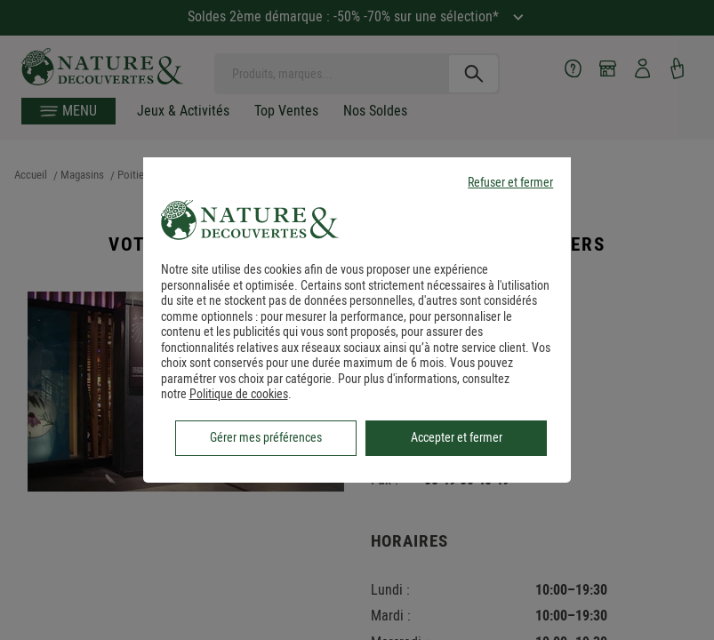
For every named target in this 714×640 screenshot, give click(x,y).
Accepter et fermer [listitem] (456, 437)
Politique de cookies (238, 394)
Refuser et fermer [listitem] (510, 182)
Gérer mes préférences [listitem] (266, 437)
